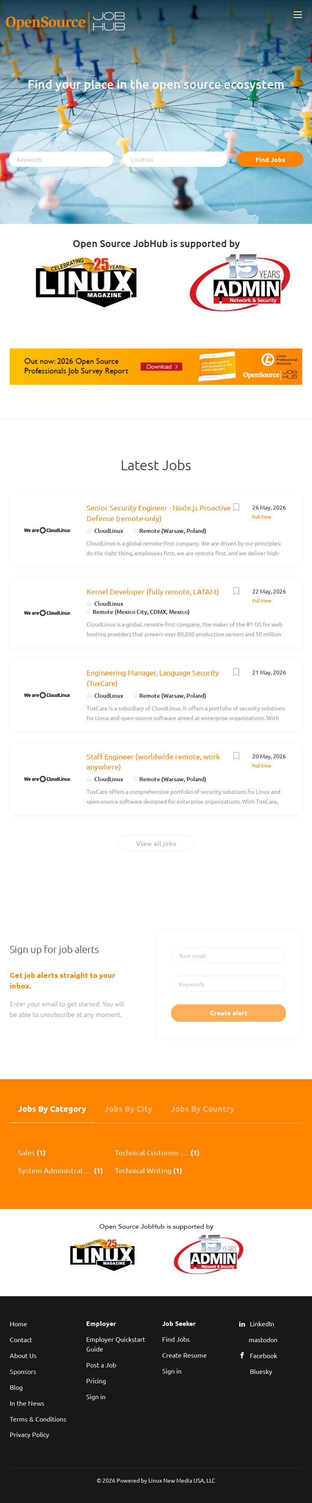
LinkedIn (262, 1323)
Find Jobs (270, 159)
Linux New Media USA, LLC (181, 1480)
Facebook (263, 1355)
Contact (21, 1339)
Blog (16, 1387)
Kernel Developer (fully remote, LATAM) (153, 591)
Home (18, 1323)
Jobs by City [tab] (128, 1108)
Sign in (96, 1396)
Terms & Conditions (38, 1419)
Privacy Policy (29, 1434)
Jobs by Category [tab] (52, 1108)
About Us (23, 1355)
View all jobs (156, 843)
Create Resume (184, 1355)
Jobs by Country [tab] (202, 1108)
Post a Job (101, 1365)
